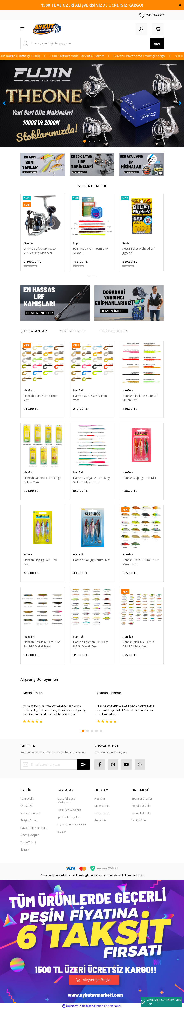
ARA (157, 43)
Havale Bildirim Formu (33, 828)
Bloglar (61, 831)
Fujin (76, 243)
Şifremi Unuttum (30, 813)
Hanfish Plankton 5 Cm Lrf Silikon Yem (139, 398)
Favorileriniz (102, 813)
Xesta (126, 243)
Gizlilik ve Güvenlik (69, 810)
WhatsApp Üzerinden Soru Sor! (161, 1002)
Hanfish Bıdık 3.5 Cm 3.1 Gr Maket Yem (140, 562)
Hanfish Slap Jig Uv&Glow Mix (40, 562)
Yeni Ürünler (139, 820)
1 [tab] (84, 141)
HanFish (29, 390)
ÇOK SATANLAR (33, 330)
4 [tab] (99, 141)
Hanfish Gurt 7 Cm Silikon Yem (40, 398)
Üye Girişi (26, 806)
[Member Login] (141, 29)
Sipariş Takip (102, 806)
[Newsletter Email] (55, 764)
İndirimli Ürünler (141, 813)
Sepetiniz (100, 820)
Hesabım (100, 798)
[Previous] (4, 103)
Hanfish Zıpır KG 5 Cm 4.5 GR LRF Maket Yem (139, 644)
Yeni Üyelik (27, 798)
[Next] (180, 103)
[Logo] (47, 29)
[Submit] (83, 764)
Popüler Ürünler (141, 806)
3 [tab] (94, 141)
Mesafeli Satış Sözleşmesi (66, 800)
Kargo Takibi (28, 842)
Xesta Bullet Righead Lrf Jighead (138, 251)
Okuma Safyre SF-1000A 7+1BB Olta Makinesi (40, 251)
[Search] (92, 43)
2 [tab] (89, 141)
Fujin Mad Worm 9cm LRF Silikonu (90, 251)
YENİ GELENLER (72, 330)
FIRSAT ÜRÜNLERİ (113, 330)
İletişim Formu (28, 820)
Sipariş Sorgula (29, 835)
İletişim (24, 849)
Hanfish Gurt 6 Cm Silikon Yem (90, 398)
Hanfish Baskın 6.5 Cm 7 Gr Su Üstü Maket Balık (42, 644)
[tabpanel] (92, 103)
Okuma (28, 243)
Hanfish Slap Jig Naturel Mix (91, 560)
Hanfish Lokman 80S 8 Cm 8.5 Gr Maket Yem (90, 644)
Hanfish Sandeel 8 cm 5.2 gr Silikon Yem (42, 480)
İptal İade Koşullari (69, 817)
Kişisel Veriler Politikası (71, 824)
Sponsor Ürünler (142, 798)
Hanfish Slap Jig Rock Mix (139, 478)
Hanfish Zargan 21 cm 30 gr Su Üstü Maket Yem (91, 480)
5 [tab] (101, 731)
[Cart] (158, 29)
